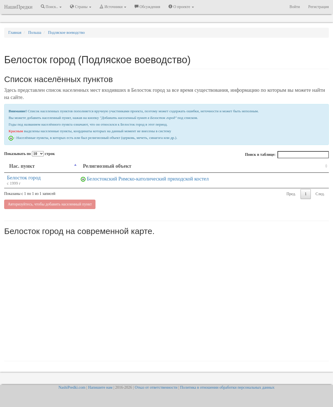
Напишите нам (100, 387)
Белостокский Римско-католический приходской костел (148, 179)
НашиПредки (18, 7)
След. (320, 194)
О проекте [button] (181, 6)
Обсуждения (147, 6)
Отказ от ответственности (156, 387)
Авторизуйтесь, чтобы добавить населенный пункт (50, 204)
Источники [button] (113, 6)
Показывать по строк (29, 153)
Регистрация (318, 7)
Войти (294, 7)
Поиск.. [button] (51, 6)
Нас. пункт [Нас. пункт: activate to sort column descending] (22, 166)
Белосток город (24, 177)
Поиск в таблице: (287, 154)
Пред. (291, 194)
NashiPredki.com (72, 387)
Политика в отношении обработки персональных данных (227, 387)
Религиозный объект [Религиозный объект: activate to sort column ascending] (107, 166)
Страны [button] (80, 6)
